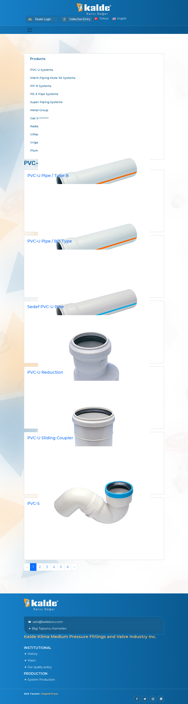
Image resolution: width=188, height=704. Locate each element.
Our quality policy (38, 667)
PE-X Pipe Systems (44, 94)
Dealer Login (39, 19)
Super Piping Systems (46, 102)
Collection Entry (76, 19)
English (119, 18)
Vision (30, 660)
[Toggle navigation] (29, 30)
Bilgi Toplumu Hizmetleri (47, 628)
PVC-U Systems (41, 70)
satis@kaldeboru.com (45, 622)
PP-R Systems (40, 86)
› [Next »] (74, 567)
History (31, 654)
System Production (39, 679)
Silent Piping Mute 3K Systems (52, 78)
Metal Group (39, 110)
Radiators (37, 126)
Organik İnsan (49, 693)
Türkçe (101, 18)
